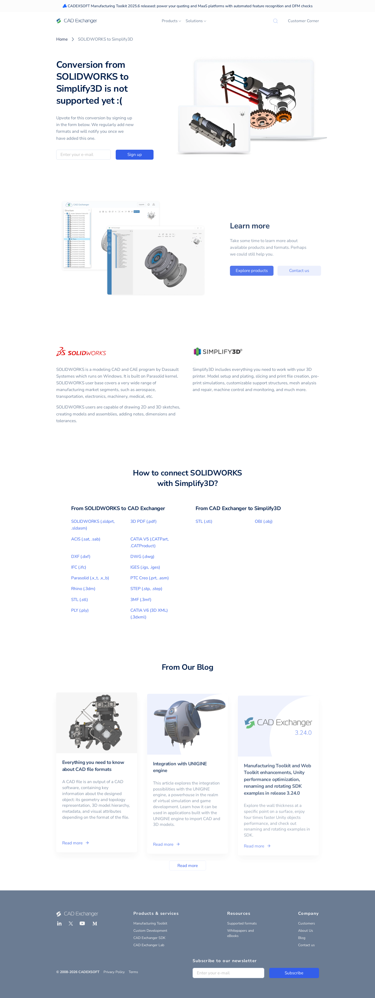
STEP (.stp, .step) (146, 589)
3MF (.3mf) (140, 599)
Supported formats (242, 923)
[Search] (275, 20)
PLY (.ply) (80, 610)
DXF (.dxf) (80, 556)
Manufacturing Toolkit (150, 923)
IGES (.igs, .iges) (145, 567)
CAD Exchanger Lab (148, 945)
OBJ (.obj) (263, 521)
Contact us (307, 270)
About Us (305, 930)
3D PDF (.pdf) (143, 521)
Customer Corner (303, 21)
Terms (133, 972)
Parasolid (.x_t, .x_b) (90, 578)
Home (62, 39)
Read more (187, 865)
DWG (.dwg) (142, 556)
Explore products (259, 270)
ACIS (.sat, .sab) (85, 539)
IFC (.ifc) (78, 567)
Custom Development (150, 930)
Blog (301, 937)
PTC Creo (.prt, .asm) (149, 578)
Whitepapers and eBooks (240, 933)
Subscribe (294, 973)
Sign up (134, 154)
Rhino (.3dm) (83, 589)
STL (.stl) (79, 599)
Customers (306, 923)
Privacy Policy (114, 972)
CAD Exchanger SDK (149, 937)
